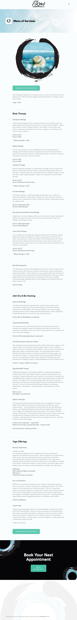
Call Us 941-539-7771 (38, 568)
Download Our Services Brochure (26, 88)
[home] (38, 4)
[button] (68, 4)
